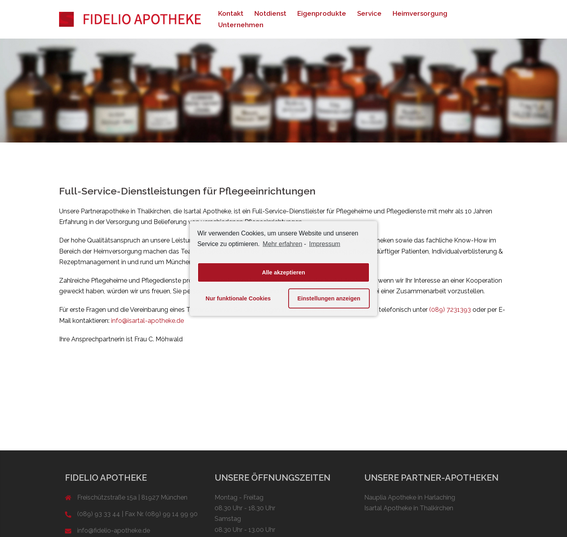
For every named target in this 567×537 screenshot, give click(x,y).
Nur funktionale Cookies (238, 298)
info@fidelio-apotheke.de (113, 530)
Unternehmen (240, 25)
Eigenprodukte (321, 13)
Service (369, 13)
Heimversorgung (420, 13)
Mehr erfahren (282, 244)
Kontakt (230, 13)
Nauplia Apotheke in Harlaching (409, 497)
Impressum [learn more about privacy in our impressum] (324, 244)
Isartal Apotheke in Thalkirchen (408, 508)
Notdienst (270, 13)
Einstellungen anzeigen (328, 298)
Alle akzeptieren (283, 272)
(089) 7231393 (450, 309)
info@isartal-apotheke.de (147, 320)
